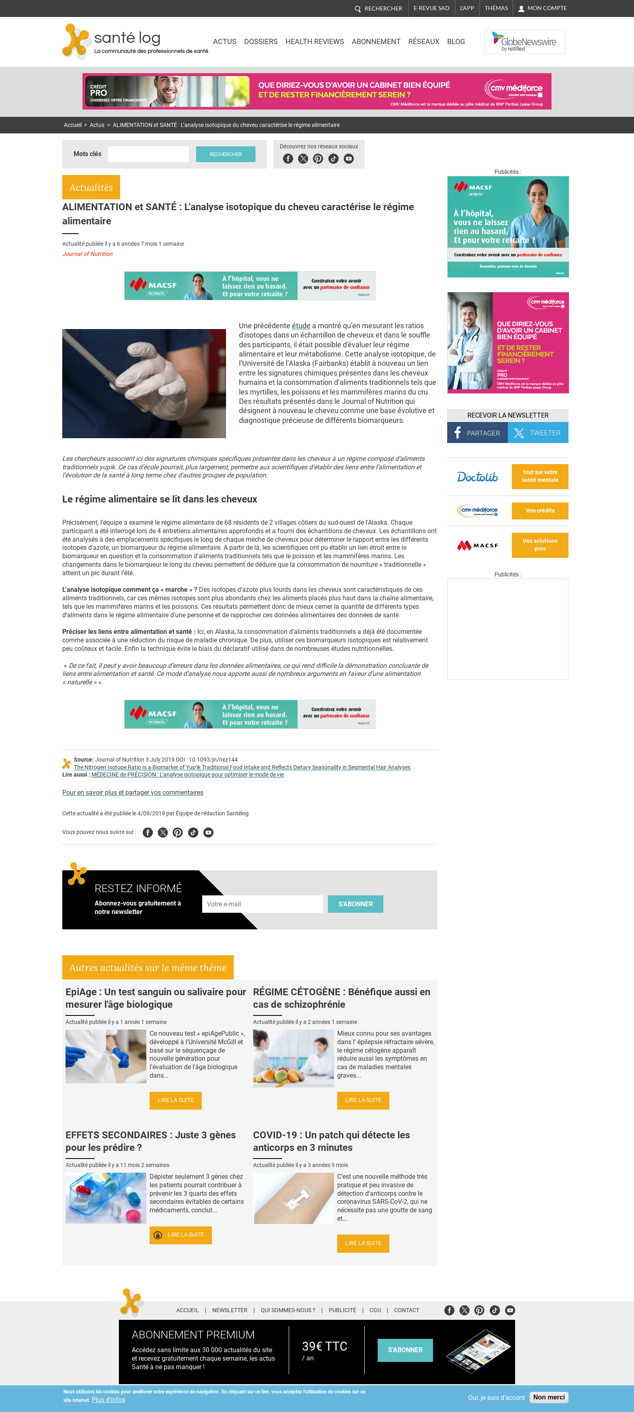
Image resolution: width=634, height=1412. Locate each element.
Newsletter (229, 1310)
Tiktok (333, 157)
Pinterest (318, 157)
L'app (467, 8)
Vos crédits (540, 510)
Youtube (208, 831)
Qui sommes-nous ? (288, 1310)
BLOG (456, 42)
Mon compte (547, 8)
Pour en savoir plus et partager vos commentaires (132, 792)
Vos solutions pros (540, 545)
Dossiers (261, 42)
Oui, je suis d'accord (496, 1397)
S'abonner (355, 904)
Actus (225, 42)
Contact (406, 1310)
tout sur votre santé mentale (540, 476)
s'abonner (405, 1350)
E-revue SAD (432, 8)
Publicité (342, 1310)
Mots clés (87, 154)
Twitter (303, 157)
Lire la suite (176, 1100)
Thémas (496, 8)
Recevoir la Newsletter (508, 415)
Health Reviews (314, 42)
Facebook (288, 157)
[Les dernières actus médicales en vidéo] (507, 677)
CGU (375, 1310)
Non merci (549, 1397)
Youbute (349, 157)
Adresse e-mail (224, 891)
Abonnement (376, 42)
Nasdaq (500, 36)
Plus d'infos (108, 1400)
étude (301, 325)
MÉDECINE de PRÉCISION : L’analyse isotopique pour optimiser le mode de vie (187, 774)
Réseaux (424, 42)
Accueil (73, 125)
